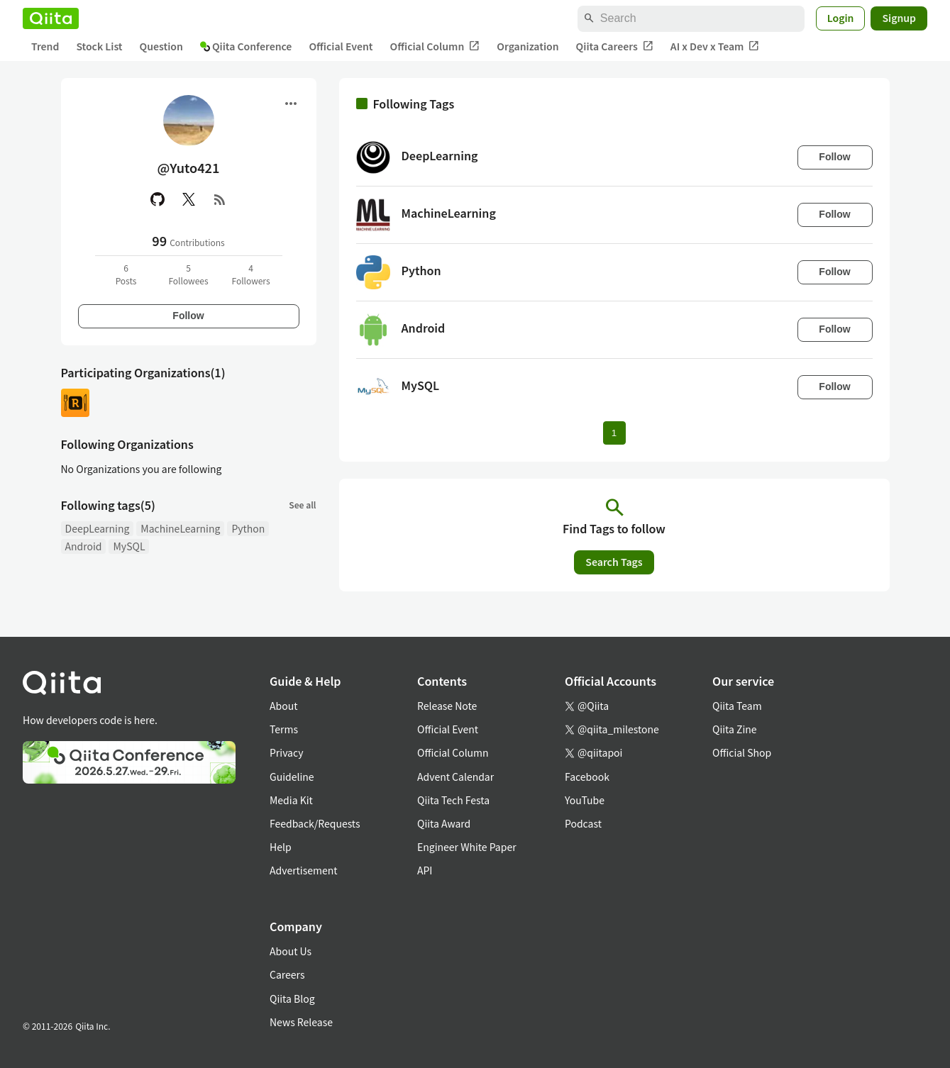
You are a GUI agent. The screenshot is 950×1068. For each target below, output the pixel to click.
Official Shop (741, 752)
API (424, 870)
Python (248, 528)
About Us (290, 951)
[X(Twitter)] (188, 199)
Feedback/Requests (315, 823)
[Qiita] (51, 18)
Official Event (340, 46)
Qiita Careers (614, 46)
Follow (188, 315)
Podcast (583, 823)
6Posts (126, 274)
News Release (301, 1022)
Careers (287, 974)
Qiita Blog (292, 998)
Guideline (292, 776)
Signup (899, 18)
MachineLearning (180, 528)
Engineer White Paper (467, 847)
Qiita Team (737, 706)
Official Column (435, 46)
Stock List (99, 46)
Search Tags (613, 562)
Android (83, 546)
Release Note (447, 706)
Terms (284, 729)
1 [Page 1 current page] (614, 433)
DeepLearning (97, 528)
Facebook (587, 776)
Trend (45, 46)
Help (281, 847)
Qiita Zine (734, 729)
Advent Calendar (455, 776)
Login (840, 18)
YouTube (584, 800)
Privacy (286, 752)
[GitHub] (157, 199)
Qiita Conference (246, 46)
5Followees (188, 274)
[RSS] (220, 199)
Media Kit (291, 800)
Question (161, 46)
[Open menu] (291, 103)
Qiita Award (443, 823)
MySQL (129, 546)
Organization (527, 46)
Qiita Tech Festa (453, 800)
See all (302, 505)
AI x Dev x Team (715, 46)
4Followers (250, 274)
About (283, 706)
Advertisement (304, 870)
